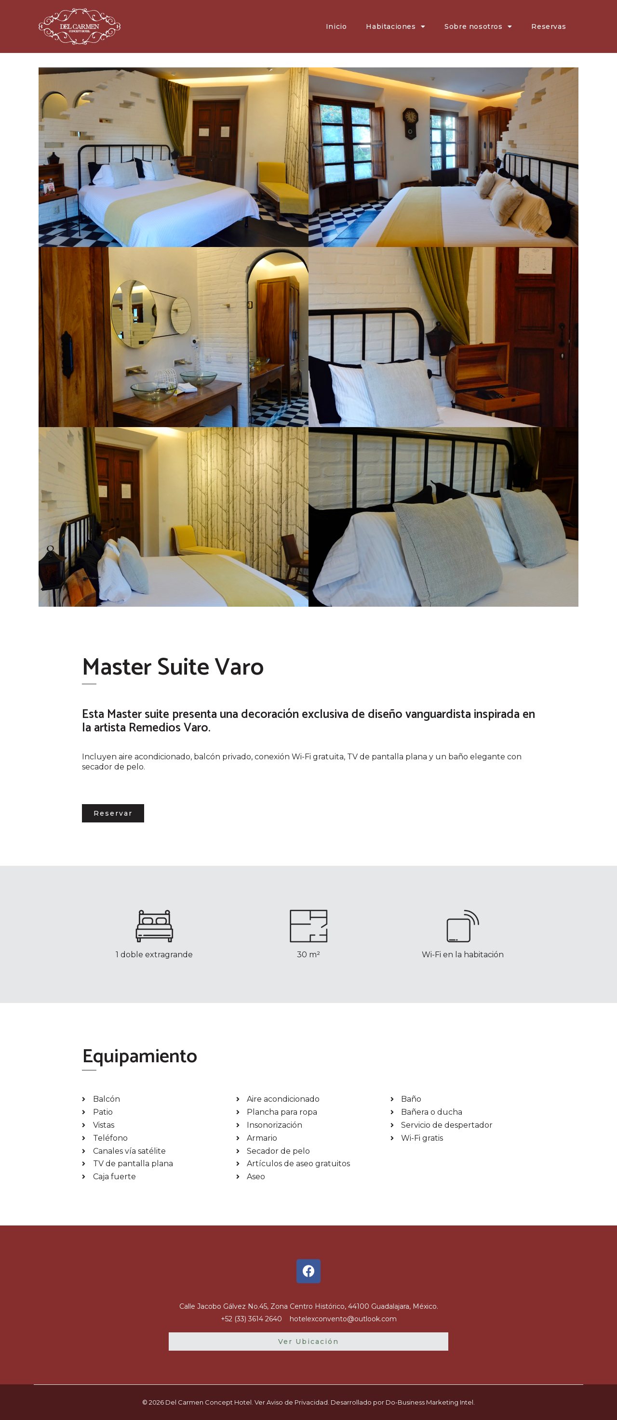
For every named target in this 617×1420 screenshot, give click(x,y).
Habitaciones (395, 26)
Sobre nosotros (478, 26)
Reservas (548, 26)
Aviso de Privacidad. (298, 1402)
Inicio (336, 26)
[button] (113, 813)
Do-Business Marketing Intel (429, 1402)
